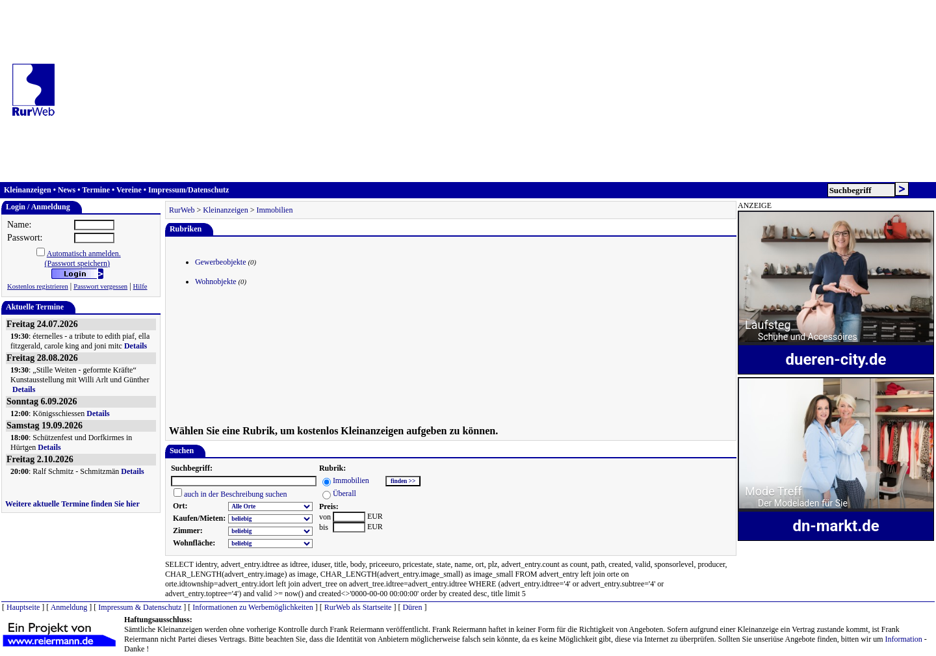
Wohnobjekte (216, 281)
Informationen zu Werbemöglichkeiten (252, 607)
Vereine (129, 189)
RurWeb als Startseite (358, 607)
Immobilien (274, 210)
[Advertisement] (500, 91)
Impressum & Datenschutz (139, 607)
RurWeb (182, 210)
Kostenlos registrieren (37, 286)
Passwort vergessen (100, 286)
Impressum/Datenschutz (188, 189)
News (66, 189)
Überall (344, 493)
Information (903, 639)
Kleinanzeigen (27, 189)
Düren (412, 607)
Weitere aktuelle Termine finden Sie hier (72, 503)
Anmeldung (69, 607)
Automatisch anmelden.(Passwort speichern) (83, 258)
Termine (96, 189)
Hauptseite (23, 607)
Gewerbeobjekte (220, 262)
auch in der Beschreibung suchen (235, 494)
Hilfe (140, 286)
